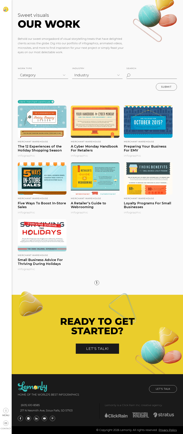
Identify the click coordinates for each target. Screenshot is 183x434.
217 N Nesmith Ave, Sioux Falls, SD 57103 (45, 410)
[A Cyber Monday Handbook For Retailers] (95, 137)
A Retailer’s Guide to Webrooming (88, 205)
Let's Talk (163, 389)
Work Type (25, 68)
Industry (78, 68)
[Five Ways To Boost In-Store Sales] (42, 193)
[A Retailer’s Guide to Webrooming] (95, 193)
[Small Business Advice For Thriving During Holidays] (42, 250)
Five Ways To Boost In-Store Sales (42, 205)
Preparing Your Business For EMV (145, 148)
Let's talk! (97, 348)
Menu (5, 412)
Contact (6, 425)
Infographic (26, 155)
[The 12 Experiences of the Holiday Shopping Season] (42, 137)
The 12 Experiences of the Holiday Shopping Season (40, 148)
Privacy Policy (168, 430)
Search (131, 68)
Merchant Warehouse (33, 141)
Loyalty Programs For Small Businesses (147, 205)
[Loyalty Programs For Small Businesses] (148, 193)
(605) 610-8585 (29, 405)
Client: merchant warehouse (34, 101)
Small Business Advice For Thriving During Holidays (40, 262)
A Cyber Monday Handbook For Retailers (94, 148)
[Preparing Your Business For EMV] (148, 137)
